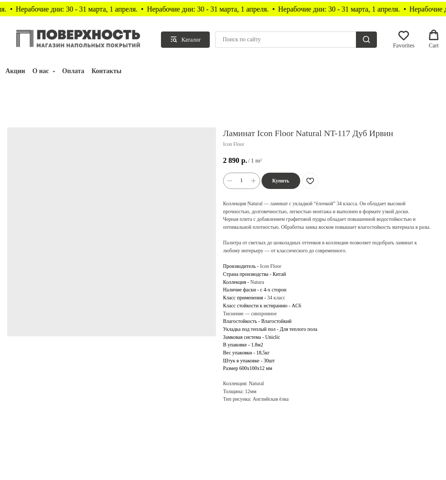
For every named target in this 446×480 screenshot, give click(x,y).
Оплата (73, 71)
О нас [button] (41, 71)
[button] (404, 39)
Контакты (107, 71)
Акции (15, 71)
